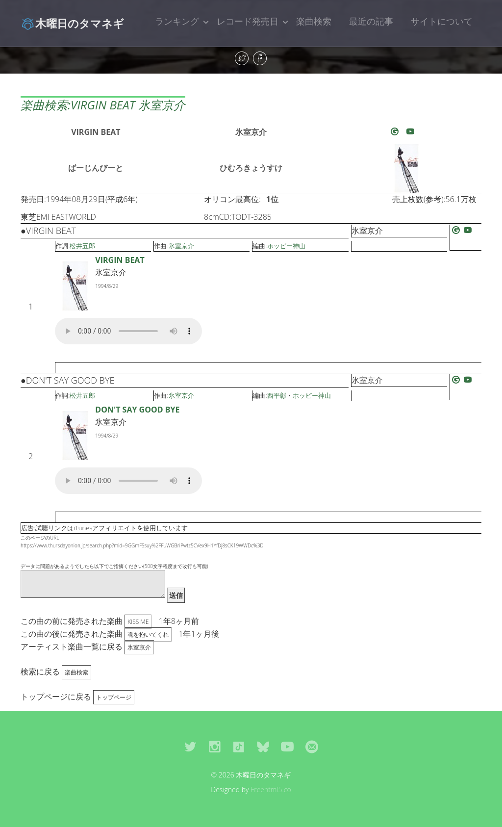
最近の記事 (371, 21)
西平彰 (276, 395)
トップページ (113, 697)
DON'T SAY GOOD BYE (137, 409)
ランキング (177, 21)
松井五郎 (82, 245)
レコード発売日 (247, 21)
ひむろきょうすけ (251, 167)
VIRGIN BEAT (95, 132)
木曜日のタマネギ (72, 23)
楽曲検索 (313, 21)
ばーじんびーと (95, 167)
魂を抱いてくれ (148, 634)
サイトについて (442, 21)
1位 (272, 199)
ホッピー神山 (286, 245)
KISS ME (138, 622)
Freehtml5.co (271, 789)
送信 (176, 595)
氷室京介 (251, 132)
